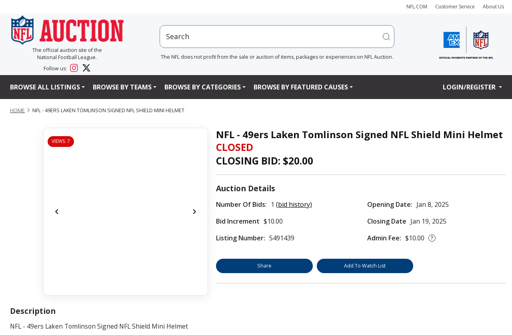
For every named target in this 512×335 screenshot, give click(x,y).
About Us (493, 6)
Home (17, 110)
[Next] (194, 211)
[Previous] (56, 211)
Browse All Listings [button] (45, 87)
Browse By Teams (122, 87)
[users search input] (277, 36)
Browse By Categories (202, 87)
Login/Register (470, 87)
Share (264, 265)
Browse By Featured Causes (301, 87)
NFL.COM (416, 6)
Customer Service (455, 6)
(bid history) (294, 204)
